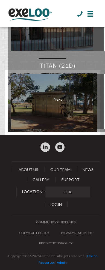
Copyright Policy (34, 233)
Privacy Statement (77, 233)
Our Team (60, 169)
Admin (62, 262)
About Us (28, 169)
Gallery (41, 179)
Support (70, 179)
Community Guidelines (55, 222)
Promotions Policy (55, 243)
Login (56, 204)
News (88, 169)
